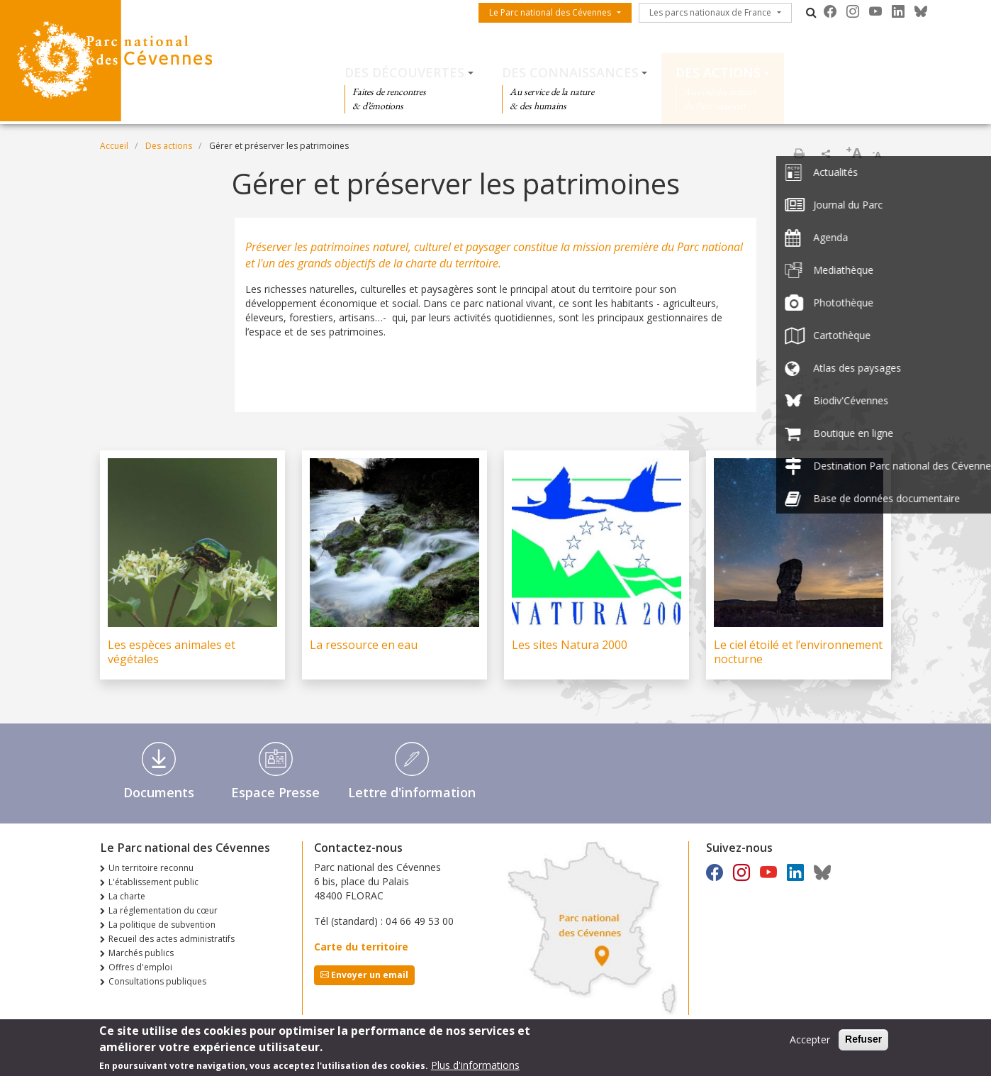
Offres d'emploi (140, 967)
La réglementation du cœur (163, 910)
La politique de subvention (161, 925)
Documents (158, 792)
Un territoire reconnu (151, 868)
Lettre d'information (412, 792)
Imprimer (799, 153)
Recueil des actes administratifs (171, 939)
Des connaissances (570, 72)
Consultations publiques (157, 981)
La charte (126, 896)
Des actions (718, 72)
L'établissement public (153, 882)
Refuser (863, 1043)
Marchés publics (141, 953)
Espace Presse (275, 792)
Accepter (810, 1043)
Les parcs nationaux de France (710, 12)
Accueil (114, 146)
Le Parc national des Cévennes (550, 12)
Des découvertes (404, 72)
